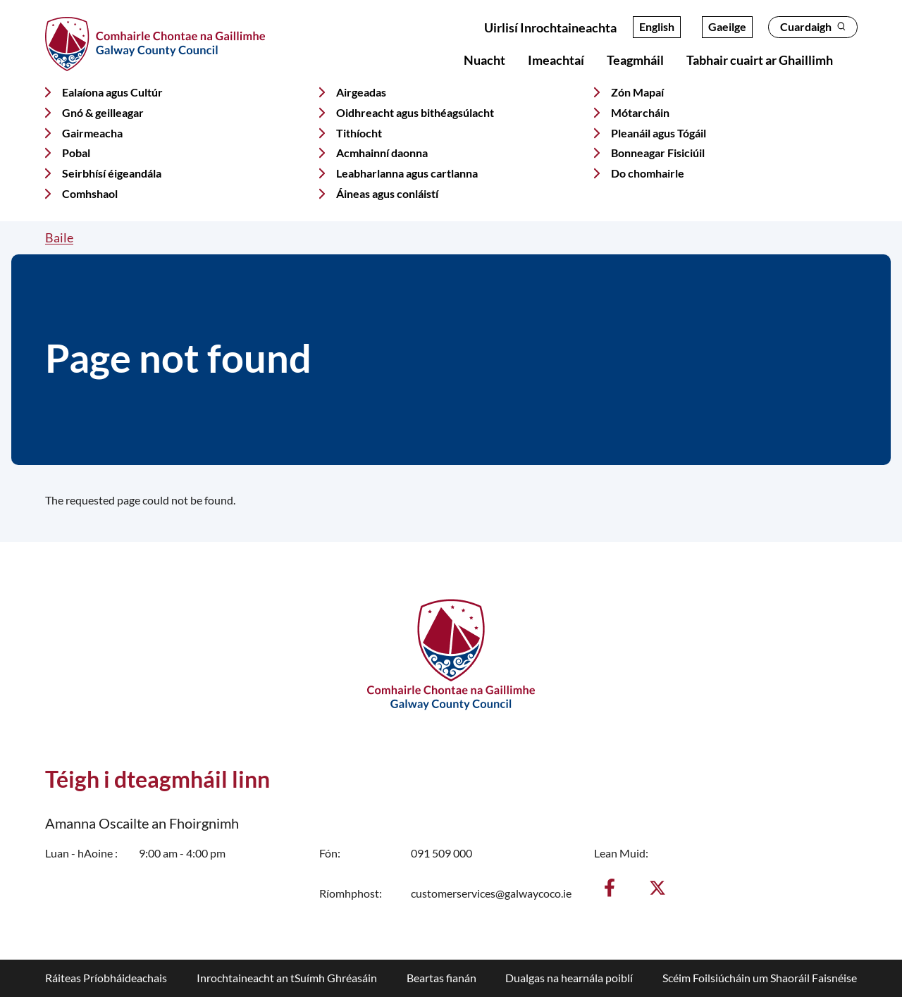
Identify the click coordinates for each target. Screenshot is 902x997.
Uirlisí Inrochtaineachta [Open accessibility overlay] (550, 27)
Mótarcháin (640, 112)
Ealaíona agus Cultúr (112, 92)
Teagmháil (635, 60)
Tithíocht (359, 133)
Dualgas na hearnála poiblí (569, 977)
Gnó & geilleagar (103, 112)
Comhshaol (90, 193)
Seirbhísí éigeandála (111, 173)
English (656, 26)
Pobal (76, 152)
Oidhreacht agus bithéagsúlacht (415, 112)
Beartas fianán (441, 977)
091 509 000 (441, 853)
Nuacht (484, 60)
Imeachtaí (556, 60)
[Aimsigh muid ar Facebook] (609, 887)
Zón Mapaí (637, 92)
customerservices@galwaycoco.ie (491, 893)
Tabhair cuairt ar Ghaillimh (759, 60)
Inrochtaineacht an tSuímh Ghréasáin (287, 977)
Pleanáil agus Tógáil (658, 133)
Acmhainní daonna (382, 152)
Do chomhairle (647, 173)
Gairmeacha (92, 133)
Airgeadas (361, 92)
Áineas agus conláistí (387, 193)
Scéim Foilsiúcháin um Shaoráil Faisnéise (759, 977)
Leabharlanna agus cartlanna (407, 173)
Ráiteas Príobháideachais (106, 977)
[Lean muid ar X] (657, 887)
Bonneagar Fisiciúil (658, 152)
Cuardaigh (813, 26)
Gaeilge (727, 26)
